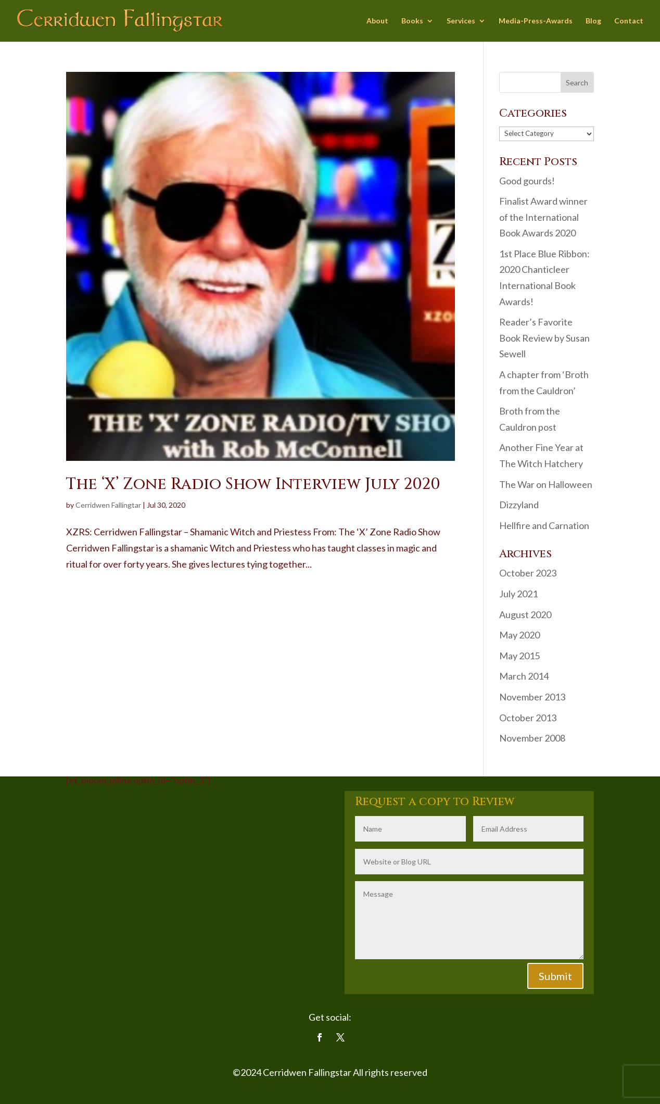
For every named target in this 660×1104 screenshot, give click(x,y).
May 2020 (519, 635)
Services (461, 21)
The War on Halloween (545, 484)
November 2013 (532, 696)
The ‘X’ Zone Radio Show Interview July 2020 (253, 484)
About (377, 21)
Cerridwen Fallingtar (108, 504)
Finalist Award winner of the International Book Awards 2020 (543, 217)
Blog (593, 21)
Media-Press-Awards (536, 21)
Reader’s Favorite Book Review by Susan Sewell (544, 337)
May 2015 (519, 655)
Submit (555, 976)
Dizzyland (519, 504)
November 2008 (532, 738)
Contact (628, 21)
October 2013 (527, 717)
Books (412, 21)
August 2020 (525, 614)
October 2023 (527, 573)
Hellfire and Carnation (544, 525)
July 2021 (518, 593)
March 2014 (524, 676)
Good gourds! (527, 180)
